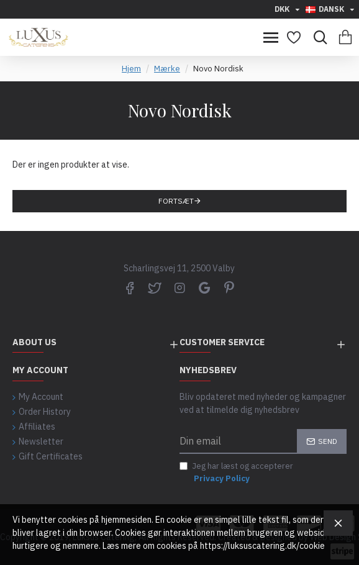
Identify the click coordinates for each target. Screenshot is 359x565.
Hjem (131, 68)
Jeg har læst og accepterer (236, 472)
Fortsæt (176, 201)
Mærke (167, 68)
